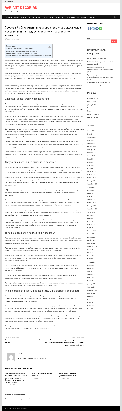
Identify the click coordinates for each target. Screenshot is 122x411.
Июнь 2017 (90, 296)
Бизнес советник (73, 17)
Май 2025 (90, 162)
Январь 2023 (91, 234)
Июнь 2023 (90, 218)
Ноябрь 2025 (91, 146)
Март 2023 (90, 228)
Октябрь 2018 (91, 287)
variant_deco (15, 39)
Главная (9, 17)
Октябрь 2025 (91, 150)
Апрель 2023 (91, 225)
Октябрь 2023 (91, 206)
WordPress (20, 408)
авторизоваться (40, 399)
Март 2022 (90, 265)
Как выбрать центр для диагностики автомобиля (68, 375)
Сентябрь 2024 (92, 184)
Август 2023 (91, 212)
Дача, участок (48, 17)
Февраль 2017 (91, 306)
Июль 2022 (90, 253)
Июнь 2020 (90, 278)
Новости (8, 24)
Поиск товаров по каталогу (96, 59)
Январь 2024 (91, 196)
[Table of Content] (49, 46)
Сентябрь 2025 (92, 153)
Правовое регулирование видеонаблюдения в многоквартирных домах (100, 69)
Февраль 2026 (91, 137)
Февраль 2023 (91, 231)
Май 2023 (90, 221)
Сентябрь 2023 (92, 209)
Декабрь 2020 (91, 274)
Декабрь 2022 (91, 237)
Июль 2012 (90, 309)
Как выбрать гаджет (88, 17)
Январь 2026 (91, 140)
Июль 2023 (90, 215)
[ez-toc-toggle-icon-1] (49, 46)
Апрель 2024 (91, 187)
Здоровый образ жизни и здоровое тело (20, 49)
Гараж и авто (60, 17)
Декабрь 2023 (91, 200)
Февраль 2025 (91, 171)
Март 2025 (90, 168)
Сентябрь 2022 (92, 246)
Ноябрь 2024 (91, 178)
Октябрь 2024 (91, 181)
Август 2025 (91, 156)
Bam (25, 408)
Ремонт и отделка (20, 17)
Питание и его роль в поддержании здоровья (22, 53)
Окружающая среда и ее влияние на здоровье (22, 51)
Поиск (89, 38)
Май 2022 (90, 259)
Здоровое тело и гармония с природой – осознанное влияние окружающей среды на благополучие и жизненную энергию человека (16, 378)
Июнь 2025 (90, 159)
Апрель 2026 (91, 131)
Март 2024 (90, 190)
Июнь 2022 (90, 256)
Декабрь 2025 (91, 143)
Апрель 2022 (91, 262)
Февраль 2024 (91, 193)
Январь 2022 (91, 271)
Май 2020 (90, 281)
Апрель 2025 (91, 165)
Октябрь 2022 (91, 243)
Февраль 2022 (91, 268)
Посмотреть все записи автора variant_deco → (31, 358)
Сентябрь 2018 (92, 290)
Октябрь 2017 (91, 293)
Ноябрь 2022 (91, 240)
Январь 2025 (91, 175)
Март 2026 (90, 134)
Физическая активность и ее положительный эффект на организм (29, 56)
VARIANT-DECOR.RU (21, 7)
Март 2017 (90, 303)
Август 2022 (91, 249)
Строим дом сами (35, 17)
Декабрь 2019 (91, 284)
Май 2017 (90, 299)
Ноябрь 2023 (91, 203)
